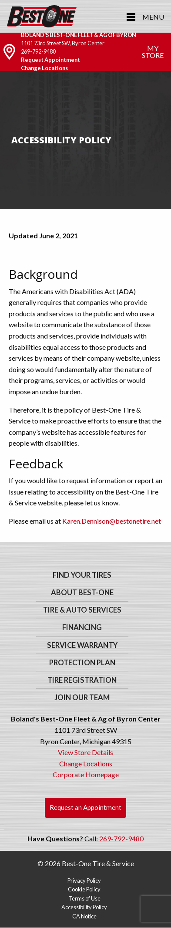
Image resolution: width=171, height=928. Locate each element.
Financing (82, 627)
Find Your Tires (82, 575)
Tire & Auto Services (82, 610)
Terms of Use (84, 898)
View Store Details (85, 752)
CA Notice (84, 916)
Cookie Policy (84, 889)
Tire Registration (82, 680)
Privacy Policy (84, 880)
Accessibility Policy (84, 907)
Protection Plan (82, 662)
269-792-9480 (38, 51)
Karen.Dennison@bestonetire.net (111, 521)
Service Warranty (82, 645)
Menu (153, 17)
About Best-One (82, 592)
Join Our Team (82, 697)
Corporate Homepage (86, 774)
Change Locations (44, 67)
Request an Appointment (85, 807)
